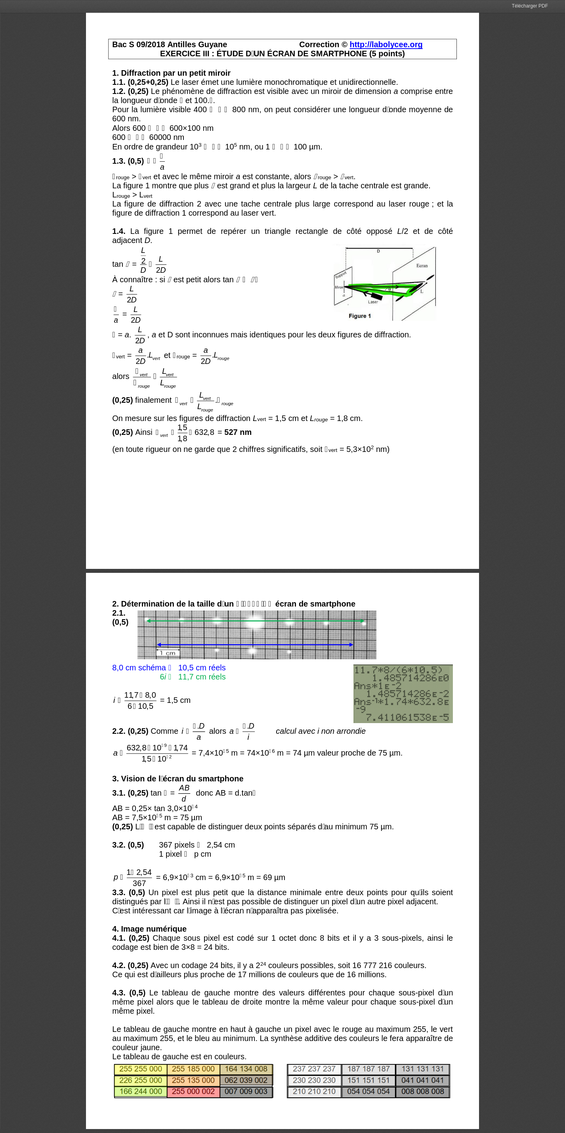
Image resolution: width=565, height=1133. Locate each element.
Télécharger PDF (530, 6)
